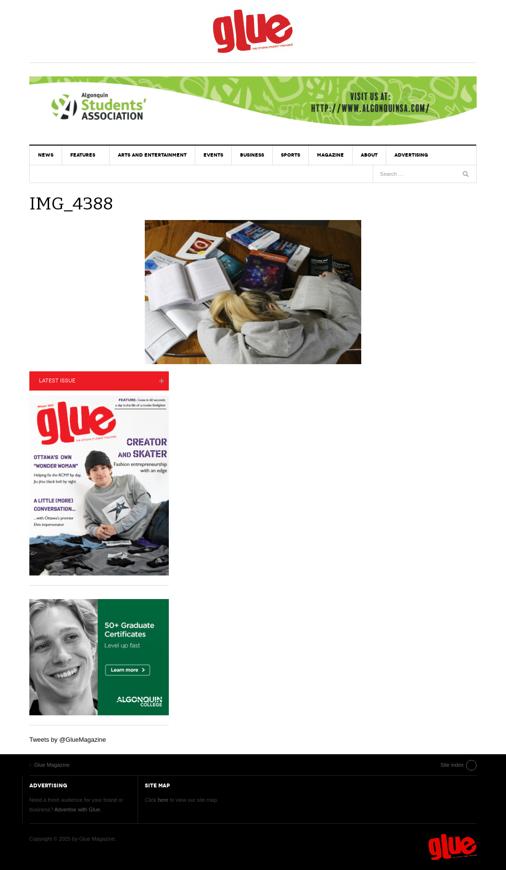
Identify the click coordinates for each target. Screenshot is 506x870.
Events (213, 155)
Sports (290, 155)
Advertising (411, 155)
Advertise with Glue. (77, 809)
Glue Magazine (253, 31)
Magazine (330, 155)
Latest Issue (57, 381)
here (163, 800)
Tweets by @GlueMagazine (67, 739)
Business (252, 155)
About (369, 155)
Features (82, 155)
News (45, 155)
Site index (452, 765)
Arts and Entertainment (152, 155)
